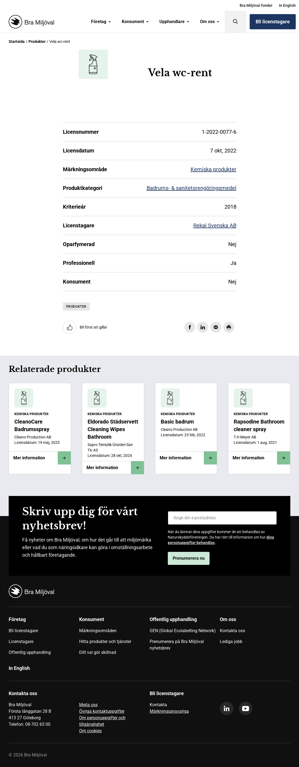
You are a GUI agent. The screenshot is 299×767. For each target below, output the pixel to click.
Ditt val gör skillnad (97, 652)
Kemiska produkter (213, 169)
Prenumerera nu (189, 558)
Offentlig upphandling (30, 652)
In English (287, 5)
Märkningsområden (98, 630)
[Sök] (235, 22)
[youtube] (245, 708)
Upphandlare (174, 21)
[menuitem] (256, 5)
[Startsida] (30, 22)
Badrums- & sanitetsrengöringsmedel (191, 188)
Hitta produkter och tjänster (105, 641)
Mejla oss (88, 704)
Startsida (17, 41)
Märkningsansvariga (169, 711)
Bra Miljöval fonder (256, 5)
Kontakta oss (232, 630)
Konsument (135, 21)
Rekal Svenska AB (214, 225)
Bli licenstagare (273, 21)
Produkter (37, 41)
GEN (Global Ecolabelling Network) (183, 630)
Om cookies (90, 730)
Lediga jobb (231, 641)
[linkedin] (226, 708)
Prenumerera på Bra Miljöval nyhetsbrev (177, 645)
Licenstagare (21, 641)
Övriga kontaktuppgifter (101, 711)
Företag (101, 21)
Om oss (209, 21)
